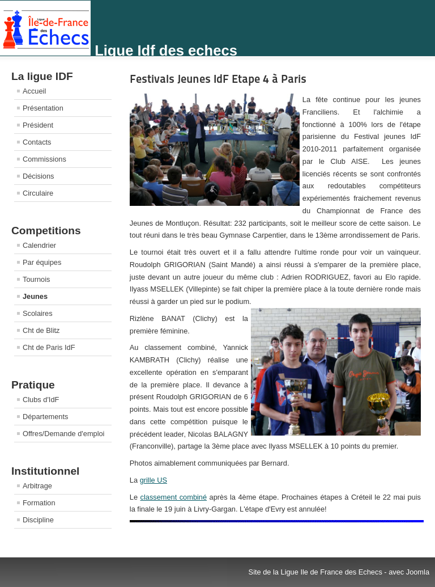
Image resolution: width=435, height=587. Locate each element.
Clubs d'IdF (41, 399)
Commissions (44, 159)
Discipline (38, 520)
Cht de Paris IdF (49, 347)
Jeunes (35, 296)
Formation (39, 503)
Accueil (34, 91)
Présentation (43, 108)
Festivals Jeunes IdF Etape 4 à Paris (218, 79)
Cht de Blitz (41, 330)
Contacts (37, 142)
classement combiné (173, 497)
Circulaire (38, 193)
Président (38, 125)
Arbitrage (37, 486)
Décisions (38, 176)
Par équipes (42, 262)
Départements (45, 416)
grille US (153, 480)
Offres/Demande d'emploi (63, 433)
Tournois (36, 279)
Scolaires (38, 313)
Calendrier (39, 245)
